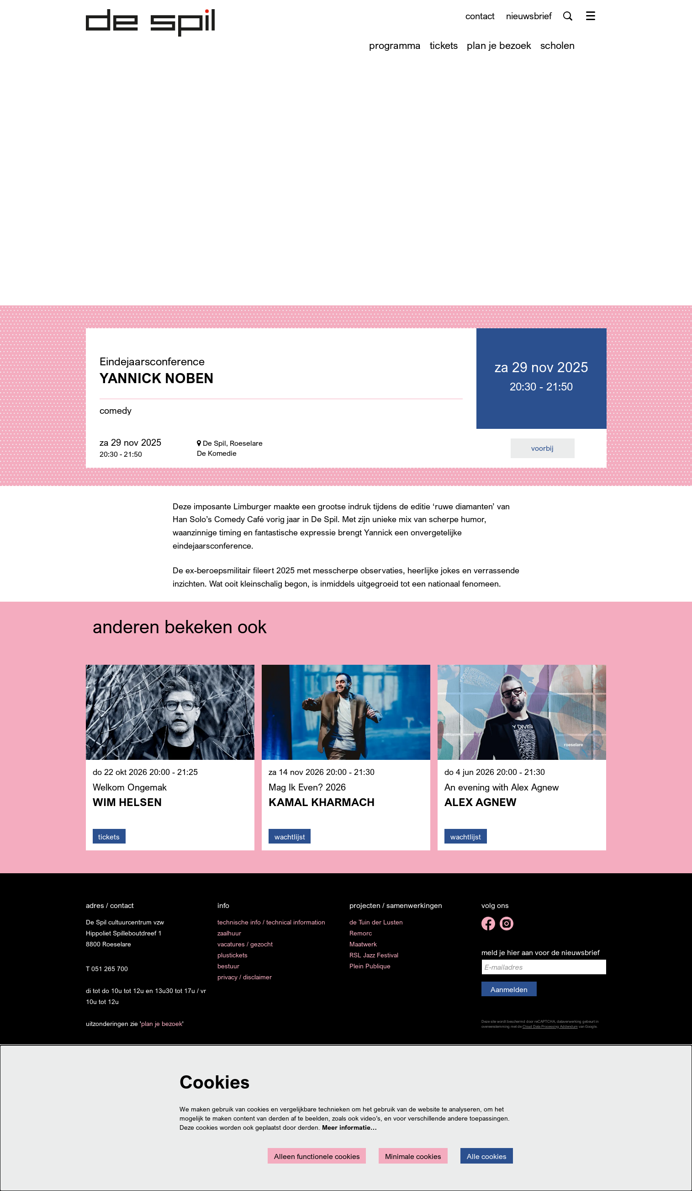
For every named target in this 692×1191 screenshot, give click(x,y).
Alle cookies (487, 1156)
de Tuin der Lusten (376, 927)
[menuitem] (395, 45)
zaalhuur (229, 938)
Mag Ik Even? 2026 (307, 792)
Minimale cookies (413, 1156)
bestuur (228, 971)
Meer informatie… (349, 1127)
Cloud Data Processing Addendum (550, 1032)
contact (480, 15)
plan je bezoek (161, 1029)
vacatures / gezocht (245, 949)
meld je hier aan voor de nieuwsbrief (540, 957)
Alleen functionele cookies (317, 1156)
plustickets (232, 960)
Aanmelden (509, 995)
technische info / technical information (271, 927)
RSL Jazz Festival (373, 960)
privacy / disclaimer (244, 982)
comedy (116, 416)
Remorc (360, 938)
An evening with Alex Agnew (501, 792)
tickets (109, 842)
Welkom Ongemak (130, 792)
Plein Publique (370, 971)
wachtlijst (290, 842)
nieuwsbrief (529, 15)
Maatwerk (363, 949)
